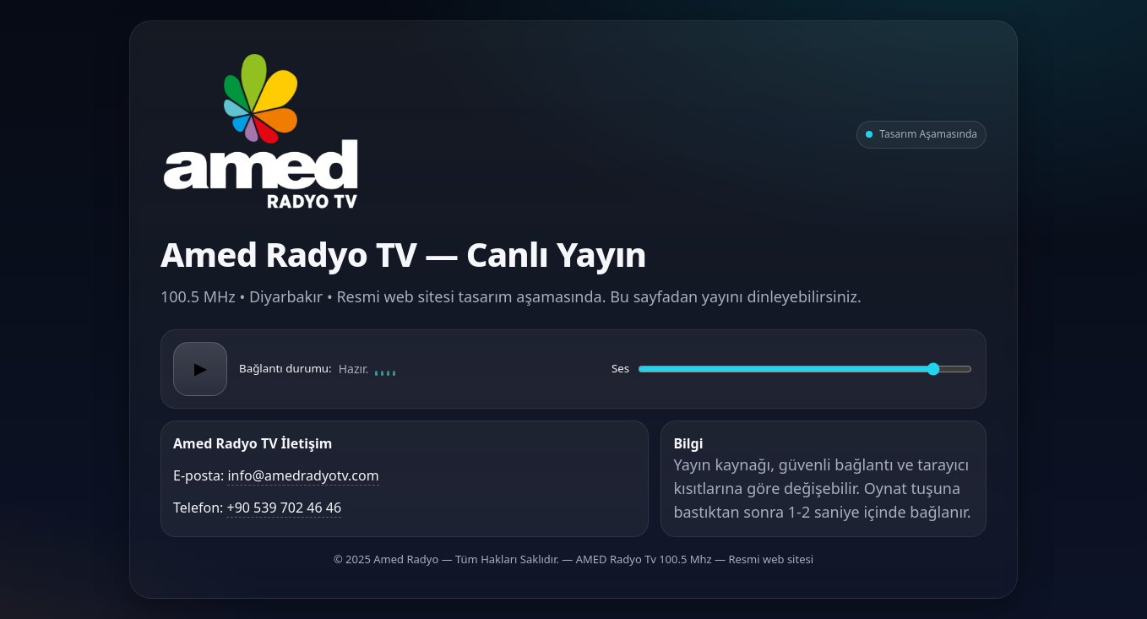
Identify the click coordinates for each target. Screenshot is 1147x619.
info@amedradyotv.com (302, 475)
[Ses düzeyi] (805, 369)
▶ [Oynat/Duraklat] (200, 369)
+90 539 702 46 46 (283, 507)
